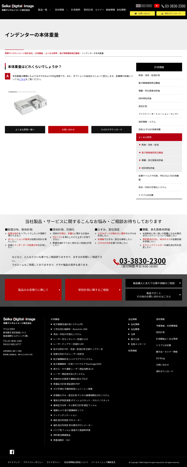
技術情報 (59, 9)
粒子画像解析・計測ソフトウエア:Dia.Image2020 (77, 363)
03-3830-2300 (175, 6)
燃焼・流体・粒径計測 (149, 75)
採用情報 (132, 350)
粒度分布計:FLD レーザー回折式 (68, 353)
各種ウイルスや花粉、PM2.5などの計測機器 (158, 177)
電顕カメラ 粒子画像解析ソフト (68, 410)
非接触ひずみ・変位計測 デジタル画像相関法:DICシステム (81, 395)
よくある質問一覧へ (25, 129)
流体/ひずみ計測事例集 (149, 129)
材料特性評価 (144, 98)
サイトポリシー (54, 462)
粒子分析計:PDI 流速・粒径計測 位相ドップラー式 (78, 349)
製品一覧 (42, 9)
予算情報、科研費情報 (167, 325)
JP (138, 5)
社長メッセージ (138, 343)
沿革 (133, 334)
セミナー (99, 9)
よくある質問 (144, 137)
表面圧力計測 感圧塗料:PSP (66, 383)
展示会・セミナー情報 (167, 351)
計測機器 (159, 67)
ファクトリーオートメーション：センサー (158, 113)
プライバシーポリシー (33, 462)
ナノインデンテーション (65, 415)
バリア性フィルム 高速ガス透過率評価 (71, 430)
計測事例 (75, 9)
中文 (149, 5)
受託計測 (88, 9)
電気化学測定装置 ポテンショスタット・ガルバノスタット (81, 400)
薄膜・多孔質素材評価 (149, 90)
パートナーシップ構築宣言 (103, 462)
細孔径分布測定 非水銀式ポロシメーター (72, 425)
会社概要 (135, 329)
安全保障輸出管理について (76, 462)
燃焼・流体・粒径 (150, 144)
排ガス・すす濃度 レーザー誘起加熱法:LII (73, 368)
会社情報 (121, 9)
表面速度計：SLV (61, 440)
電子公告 (135, 339)
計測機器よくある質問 (167, 338)
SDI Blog (160, 358)
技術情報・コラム (147, 121)
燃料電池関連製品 (62, 434)
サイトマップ (14, 462)
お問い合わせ (144, 13)
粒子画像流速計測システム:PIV (68, 324)
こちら (22, 79)
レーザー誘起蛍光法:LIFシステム (69, 373)
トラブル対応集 (145, 195)
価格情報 (110, 9)
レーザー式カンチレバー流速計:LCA (70, 339)
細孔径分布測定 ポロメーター (67, 420)
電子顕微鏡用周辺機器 (149, 82)
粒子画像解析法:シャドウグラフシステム (72, 359)
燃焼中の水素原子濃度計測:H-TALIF (70, 378)
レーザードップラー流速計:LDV (68, 343)
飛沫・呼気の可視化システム (152, 187)
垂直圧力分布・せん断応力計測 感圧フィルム (75, 405)
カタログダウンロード (111, 129)
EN (143, 5)
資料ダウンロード (173, 13)
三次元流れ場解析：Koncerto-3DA (70, 329)
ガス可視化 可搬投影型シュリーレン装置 (72, 388)
